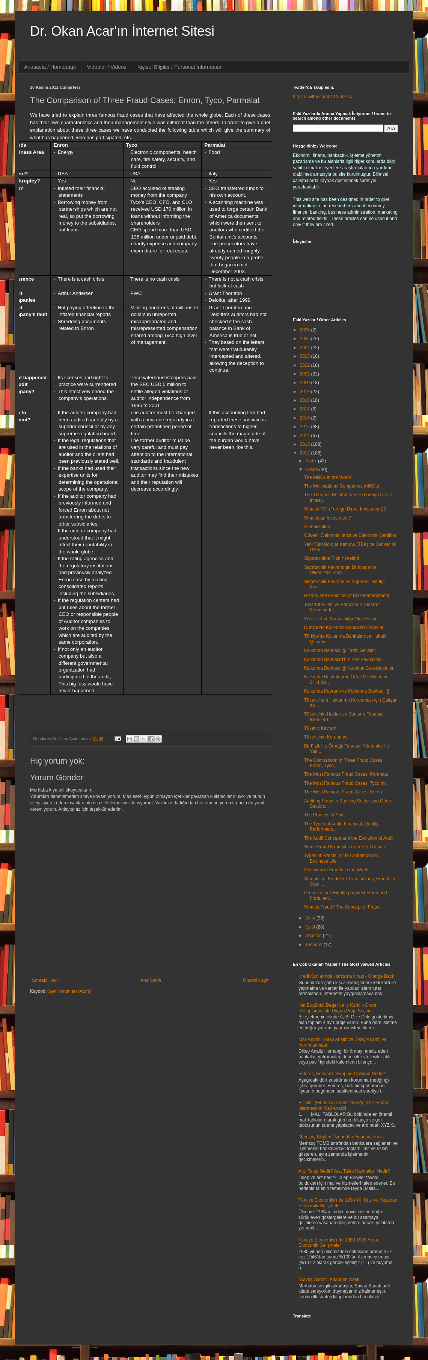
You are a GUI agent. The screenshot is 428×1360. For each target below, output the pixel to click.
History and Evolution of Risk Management (346, 595)
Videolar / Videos (107, 67)
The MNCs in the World (327, 477)
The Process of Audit (325, 815)
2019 (305, 391)
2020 (305, 382)
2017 (305, 409)
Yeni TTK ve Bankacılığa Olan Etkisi (340, 618)
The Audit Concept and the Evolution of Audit (348, 838)
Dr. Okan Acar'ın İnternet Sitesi (122, 31)
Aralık (311, 460)
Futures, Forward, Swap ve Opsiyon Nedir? (341, 1073)
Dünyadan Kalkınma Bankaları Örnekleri (344, 627)
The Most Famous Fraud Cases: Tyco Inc (345, 783)
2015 (305, 426)
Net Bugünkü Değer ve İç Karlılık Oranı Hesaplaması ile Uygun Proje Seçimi (337, 1008)
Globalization (317, 526)
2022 (305, 365)
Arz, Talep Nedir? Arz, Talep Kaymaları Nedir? (344, 1171)
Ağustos (314, 935)
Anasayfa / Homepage (50, 67)
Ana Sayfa (150, 980)
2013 (305, 444)
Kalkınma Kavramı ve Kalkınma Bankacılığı (347, 691)
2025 (305, 338)
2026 (305, 330)
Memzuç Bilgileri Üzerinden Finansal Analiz (341, 1137)
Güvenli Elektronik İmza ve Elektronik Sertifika (350, 535)
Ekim (310, 918)
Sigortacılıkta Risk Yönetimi (331, 558)
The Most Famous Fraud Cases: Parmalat (346, 774)
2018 (305, 400)
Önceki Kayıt (255, 980)
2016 (305, 418)
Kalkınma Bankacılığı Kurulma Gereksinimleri (349, 668)
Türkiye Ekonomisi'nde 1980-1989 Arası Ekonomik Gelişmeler (338, 1242)
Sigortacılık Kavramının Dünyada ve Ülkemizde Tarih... (340, 570)
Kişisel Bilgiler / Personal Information (180, 67)
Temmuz (314, 944)
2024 (305, 347)
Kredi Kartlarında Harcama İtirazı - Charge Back (346, 976)
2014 (305, 435)
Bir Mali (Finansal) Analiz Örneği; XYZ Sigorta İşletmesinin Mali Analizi (344, 1105)
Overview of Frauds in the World (336, 869)
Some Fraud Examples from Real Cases (344, 846)
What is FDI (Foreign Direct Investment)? (345, 509)
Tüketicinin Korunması (326, 737)
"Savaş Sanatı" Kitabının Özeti (328, 1279)
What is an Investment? (327, 518)
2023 (305, 356)
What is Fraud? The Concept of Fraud (342, 907)
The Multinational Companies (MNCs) (341, 486)
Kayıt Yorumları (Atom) (69, 991)
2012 (305, 453)
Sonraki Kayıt (45, 980)
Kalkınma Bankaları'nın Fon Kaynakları (343, 659)
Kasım (312, 469)
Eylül (310, 927)
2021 (305, 374)
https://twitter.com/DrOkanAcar (323, 96)
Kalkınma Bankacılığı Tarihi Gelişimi (340, 650)
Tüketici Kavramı (321, 728)
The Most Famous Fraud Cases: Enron (343, 792)
